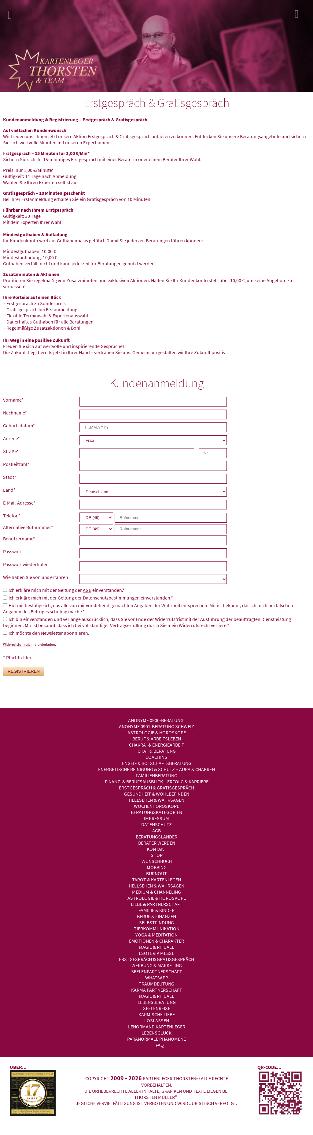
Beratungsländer (156, 837)
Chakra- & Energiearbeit (156, 745)
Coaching (156, 757)
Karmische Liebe (156, 1014)
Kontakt (157, 849)
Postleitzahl (16, 464)
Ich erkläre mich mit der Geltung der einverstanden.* (67, 590)
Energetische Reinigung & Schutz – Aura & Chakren (156, 769)
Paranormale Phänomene (156, 1039)
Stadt (9, 477)
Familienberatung (156, 775)
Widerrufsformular (17, 644)
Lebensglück (156, 1033)
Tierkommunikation (156, 928)
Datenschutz (156, 824)
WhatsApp (156, 977)
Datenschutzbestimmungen (111, 598)
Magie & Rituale (156, 947)
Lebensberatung (157, 1002)
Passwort (12, 551)
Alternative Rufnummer (28, 527)
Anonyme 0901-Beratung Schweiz (156, 726)
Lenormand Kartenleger (156, 1026)
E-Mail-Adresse (19, 503)
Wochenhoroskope (156, 806)
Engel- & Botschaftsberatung (156, 763)
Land (9, 490)
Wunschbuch (157, 861)
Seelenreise (156, 1008)
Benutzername (19, 538)
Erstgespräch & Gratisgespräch (156, 788)
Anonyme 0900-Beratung (155, 720)
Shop (157, 855)
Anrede (11, 438)
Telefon (11, 516)
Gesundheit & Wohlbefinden (156, 794)
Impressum (156, 818)
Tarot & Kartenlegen (156, 879)
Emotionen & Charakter (156, 941)
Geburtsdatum (19, 425)
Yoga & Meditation (156, 935)
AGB (87, 590)
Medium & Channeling (156, 892)
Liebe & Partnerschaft (156, 904)
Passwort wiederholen (26, 564)
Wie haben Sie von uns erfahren (35, 577)
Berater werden (156, 843)
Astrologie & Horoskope (156, 732)
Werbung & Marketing (156, 965)
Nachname (15, 413)
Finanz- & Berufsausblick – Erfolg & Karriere (156, 781)
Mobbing (157, 867)
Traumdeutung (156, 984)
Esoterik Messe (156, 953)
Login (302, 15)
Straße (11, 451)
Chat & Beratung (157, 751)
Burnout (156, 873)
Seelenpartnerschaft (156, 971)
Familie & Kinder (156, 910)
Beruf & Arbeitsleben (156, 739)
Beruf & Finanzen (156, 916)
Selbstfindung (156, 922)
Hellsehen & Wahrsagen (156, 800)
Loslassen (156, 1020)
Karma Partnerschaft (156, 990)
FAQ (160, 1045)
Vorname (13, 400)
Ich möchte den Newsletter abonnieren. (49, 633)
